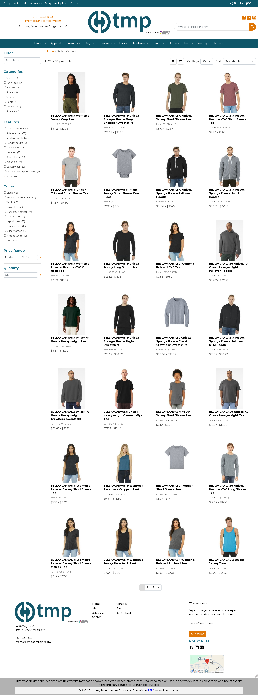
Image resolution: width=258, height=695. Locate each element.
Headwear (140, 43)
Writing (203, 43)
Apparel (57, 43)
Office (174, 43)
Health (158, 43)
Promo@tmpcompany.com (43, 20)
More (219, 43)
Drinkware (106, 43)
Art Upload (60, 3)
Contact (75, 3)
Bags (89, 43)
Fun (123, 43)
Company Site (12, 3)
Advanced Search (99, 615)
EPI (150, 690)
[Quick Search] (211, 27)
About (38, 3)
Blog (48, 3)
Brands (40, 43)
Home (28, 3)
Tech (188, 43)
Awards (74, 43)
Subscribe (197, 634)
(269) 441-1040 (43, 17)
